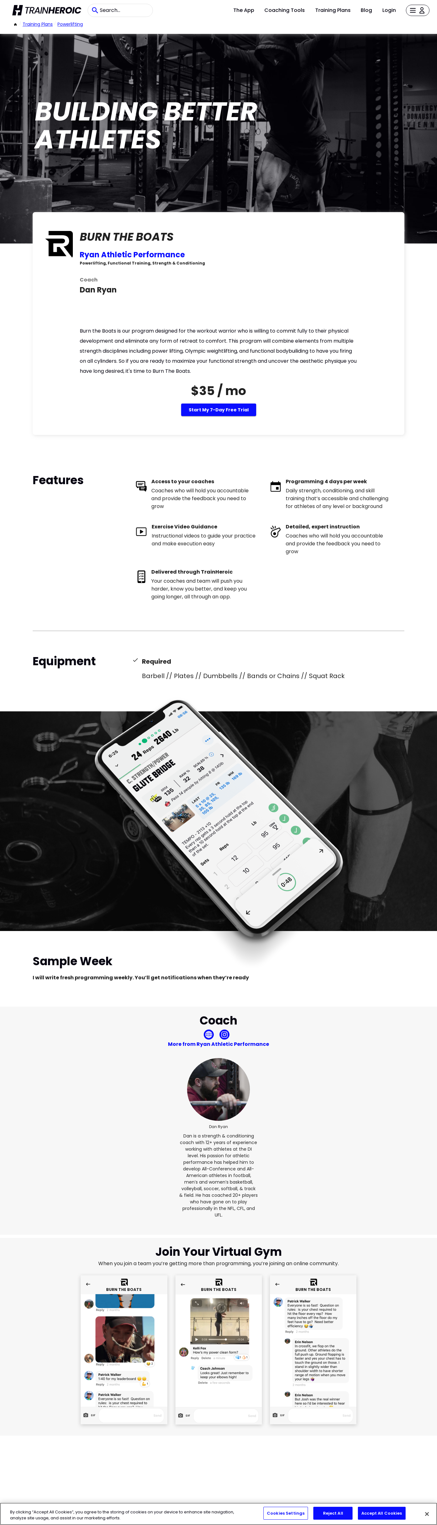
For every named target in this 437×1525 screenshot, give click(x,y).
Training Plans (333, 10)
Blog (366, 10)
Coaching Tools (284, 10)
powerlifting (70, 24)
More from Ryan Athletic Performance (218, 1044)
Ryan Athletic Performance (132, 254)
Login (389, 10)
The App (243, 10)
